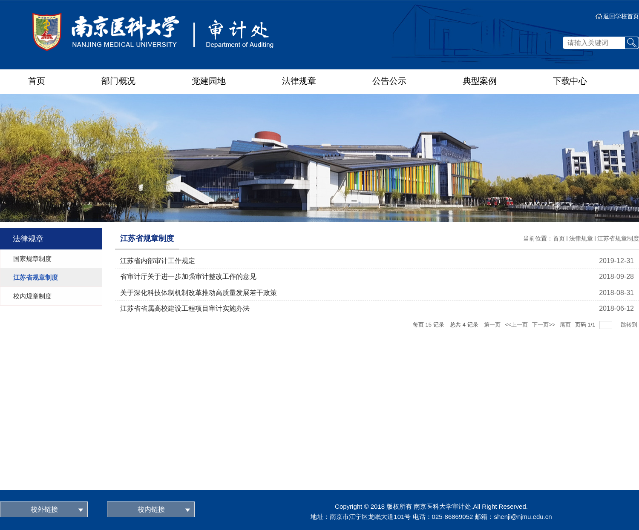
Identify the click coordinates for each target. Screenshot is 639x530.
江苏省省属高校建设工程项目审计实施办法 (185, 308)
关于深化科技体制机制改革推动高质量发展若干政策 (198, 292)
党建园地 (209, 81)
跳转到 (630, 324)
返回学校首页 (621, 16)
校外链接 (44, 509)
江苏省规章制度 (35, 277)
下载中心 (570, 81)
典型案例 (480, 81)
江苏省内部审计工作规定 (157, 260)
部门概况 (118, 81)
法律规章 (299, 81)
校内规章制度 (32, 296)
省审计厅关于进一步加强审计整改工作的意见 (188, 276)
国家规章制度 (32, 258)
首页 (36, 81)
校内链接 (151, 509)
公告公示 (389, 81)
